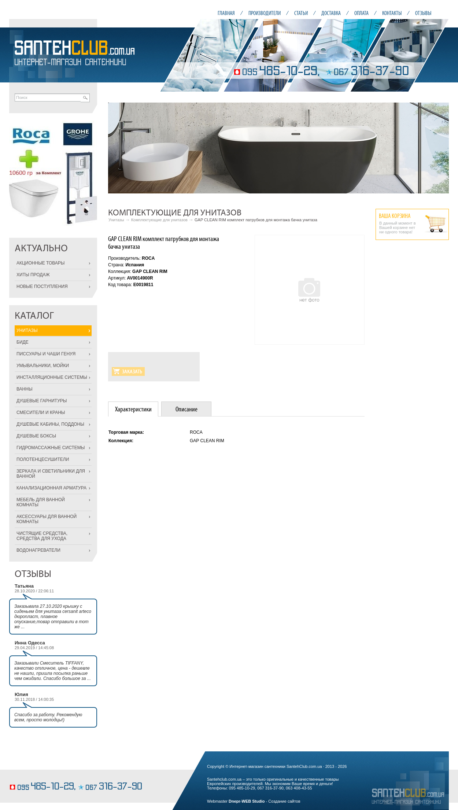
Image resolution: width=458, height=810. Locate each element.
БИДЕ (22, 342)
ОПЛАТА (361, 13)
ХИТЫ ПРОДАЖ (33, 274)
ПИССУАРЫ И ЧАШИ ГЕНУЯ (45, 353)
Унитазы (116, 220)
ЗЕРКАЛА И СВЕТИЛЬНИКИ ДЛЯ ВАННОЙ (50, 474)
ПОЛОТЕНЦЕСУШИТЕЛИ (42, 459)
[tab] (133, 409)
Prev (117, 148)
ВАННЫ (24, 389)
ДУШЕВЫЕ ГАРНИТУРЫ (41, 400)
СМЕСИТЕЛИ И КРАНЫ (40, 412)
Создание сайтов (284, 801)
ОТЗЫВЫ (423, 13)
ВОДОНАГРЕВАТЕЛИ (38, 550)
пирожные (19, 776)
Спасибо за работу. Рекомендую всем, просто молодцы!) (48, 717)
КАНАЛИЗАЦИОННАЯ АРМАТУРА (51, 488)
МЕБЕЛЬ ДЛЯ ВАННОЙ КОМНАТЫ (40, 502)
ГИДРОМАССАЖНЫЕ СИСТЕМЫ (50, 447)
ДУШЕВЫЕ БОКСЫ (36, 436)
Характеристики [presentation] (133, 409)
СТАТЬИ (301, 13)
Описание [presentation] (186, 409)
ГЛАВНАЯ (226, 13)
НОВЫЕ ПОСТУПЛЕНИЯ (42, 286)
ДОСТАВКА (331, 13)
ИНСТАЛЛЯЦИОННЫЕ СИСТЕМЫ (51, 377)
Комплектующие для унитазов (159, 220)
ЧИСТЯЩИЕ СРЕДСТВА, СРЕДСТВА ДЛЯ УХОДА (41, 536)
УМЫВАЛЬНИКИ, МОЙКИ (42, 365)
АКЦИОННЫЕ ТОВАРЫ (40, 263)
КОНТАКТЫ (392, 13)
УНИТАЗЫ (27, 330)
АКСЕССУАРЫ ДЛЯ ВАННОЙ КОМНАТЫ (46, 519)
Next (439, 148)
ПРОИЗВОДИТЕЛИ (264, 13)
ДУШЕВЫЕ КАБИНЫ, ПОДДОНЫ (50, 424)
